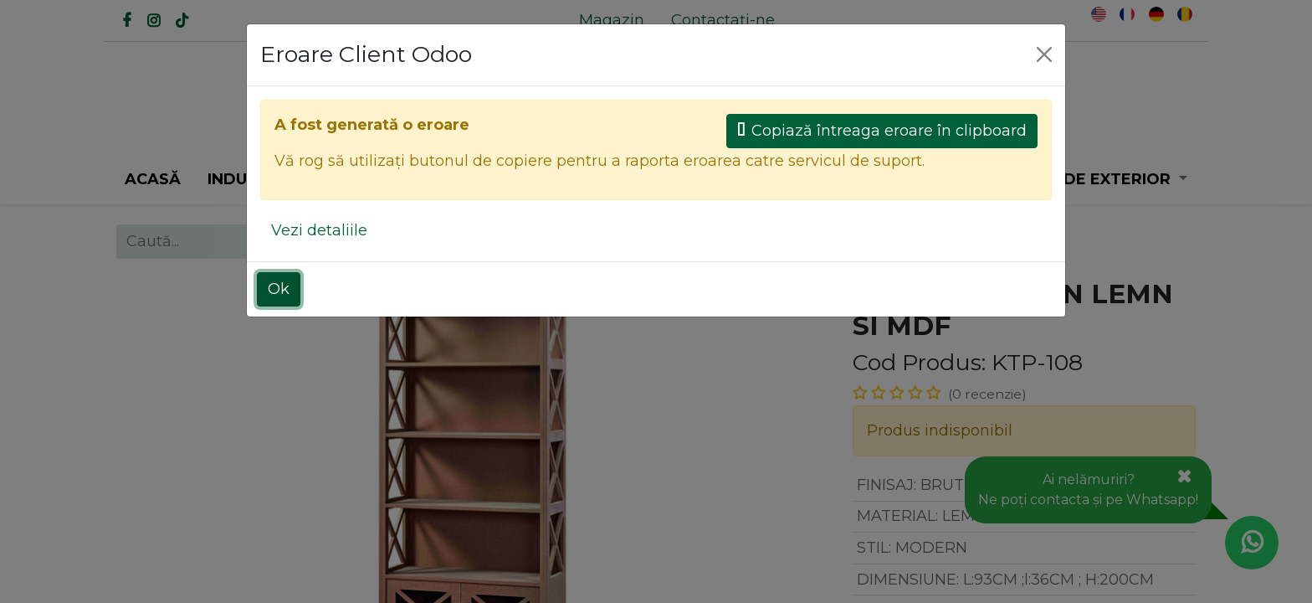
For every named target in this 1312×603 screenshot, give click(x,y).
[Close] (1044, 54)
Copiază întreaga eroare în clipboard (882, 130)
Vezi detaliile (319, 230)
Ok (279, 289)
